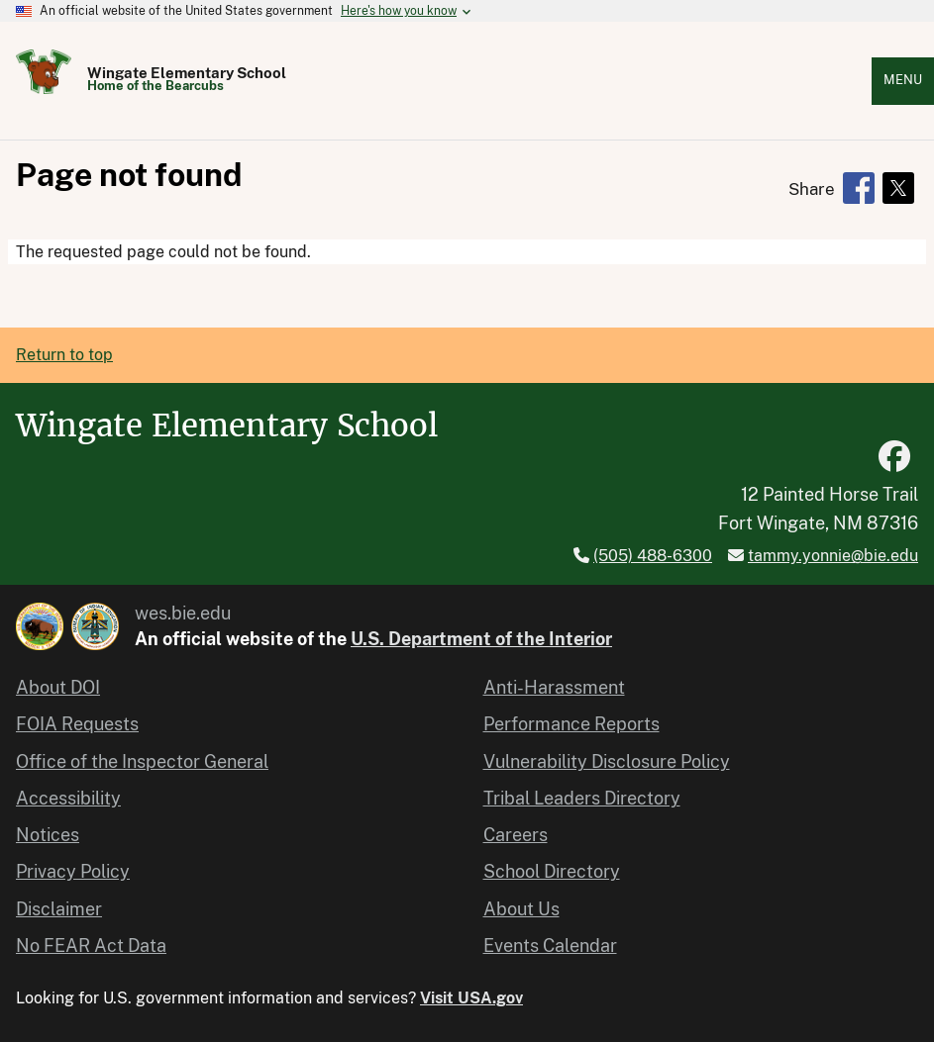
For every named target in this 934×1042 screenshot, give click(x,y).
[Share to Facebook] (859, 188)
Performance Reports (571, 723)
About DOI (58, 687)
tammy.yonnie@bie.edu (833, 555)
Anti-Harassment (554, 687)
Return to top (64, 354)
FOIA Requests (77, 723)
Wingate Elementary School (186, 72)
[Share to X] (898, 188)
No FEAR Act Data (91, 945)
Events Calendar (550, 945)
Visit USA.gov (471, 998)
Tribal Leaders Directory (581, 798)
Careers (515, 834)
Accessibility (68, 798)
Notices (47, 834)
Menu (902, 79)
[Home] (43, 88)
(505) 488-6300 (652, 555)
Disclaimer (59, 909)
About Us (521, 909)
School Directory (551, 871)
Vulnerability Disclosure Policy (606, 761)
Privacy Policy (73, 871)
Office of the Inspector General (142, 761)
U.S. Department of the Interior (481, 638)
